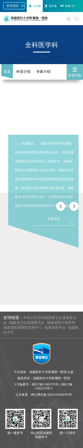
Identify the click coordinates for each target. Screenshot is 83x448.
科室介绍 (23, 71)
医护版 (50, 6)
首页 (7, 71)
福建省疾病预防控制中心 (22, 327)
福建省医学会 (55, 327)
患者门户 (67, 6)
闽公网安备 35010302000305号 (51, 394)
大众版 (34, 6)
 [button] (61, 206)
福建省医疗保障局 (61, 322)
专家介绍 (43, 71)
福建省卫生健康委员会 (26, 322)
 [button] (74, 206)
